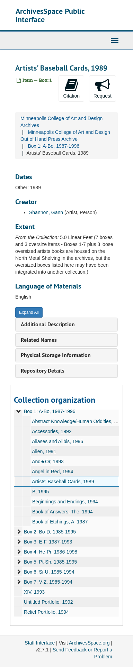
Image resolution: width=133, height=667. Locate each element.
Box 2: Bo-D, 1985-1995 (50, 531)
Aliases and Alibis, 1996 (57, 441)
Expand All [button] (29, 312)
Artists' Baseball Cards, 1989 (63, 481)
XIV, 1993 (34, 592)
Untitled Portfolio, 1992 (48, 602)
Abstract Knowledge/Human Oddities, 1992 (78, 421)
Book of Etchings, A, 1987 (60, 521)
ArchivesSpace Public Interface (50, 15)
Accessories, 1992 (51, 431)
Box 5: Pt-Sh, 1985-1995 (50, 562)
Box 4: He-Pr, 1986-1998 (50, 552)
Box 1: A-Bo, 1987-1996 (53, 146)
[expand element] (18, 411)
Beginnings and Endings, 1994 (65, 501)
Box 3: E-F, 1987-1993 (48, 542)
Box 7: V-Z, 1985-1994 (48, 582)
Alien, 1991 (44, 451)
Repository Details (42, 370)
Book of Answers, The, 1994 (62, 511)
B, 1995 (40, 491)
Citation (71, 88)
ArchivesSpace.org (89, 643)
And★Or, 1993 (48, 461)
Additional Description (48, 324)
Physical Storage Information (56, 355)
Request (103, 88)
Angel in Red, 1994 (52, 471)
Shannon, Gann (46, 212)
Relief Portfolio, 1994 (46, 612)
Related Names (39, 340)
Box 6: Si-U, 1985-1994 (49, 572)
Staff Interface (40, 643)
